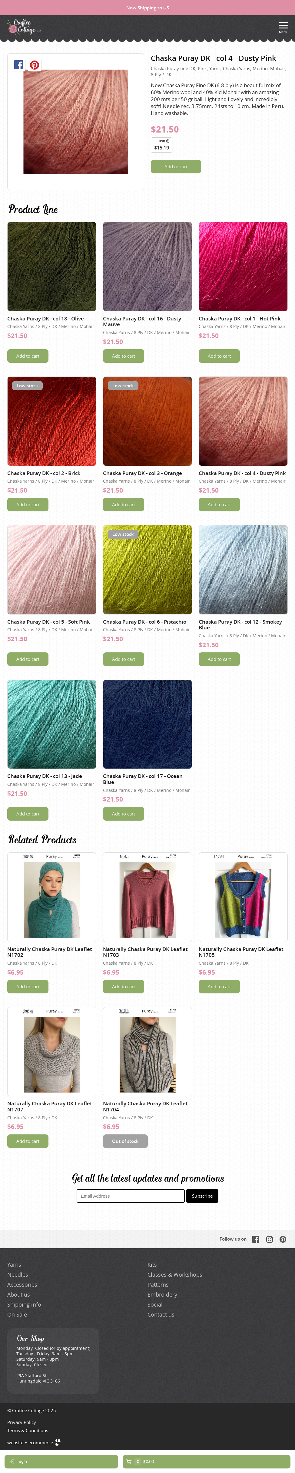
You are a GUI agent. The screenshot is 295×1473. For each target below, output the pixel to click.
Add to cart (175, 166)
